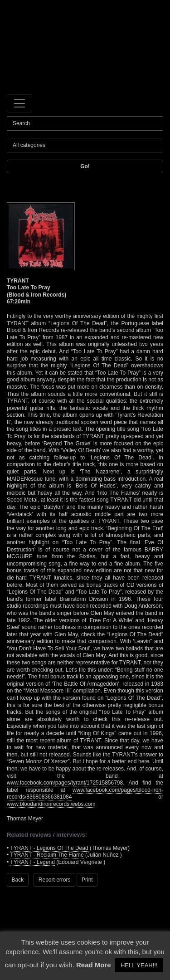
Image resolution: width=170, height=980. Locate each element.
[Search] (85, 123)
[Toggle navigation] (19, 103)
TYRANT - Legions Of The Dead (49, 848)
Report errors (55, 880)
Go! (85, 166)
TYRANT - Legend (32, 862)
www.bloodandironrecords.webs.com (51, 804)
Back (18, 880)
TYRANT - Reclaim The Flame (46, 855)
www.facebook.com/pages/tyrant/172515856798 (65, 783)
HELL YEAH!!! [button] (139, 965)
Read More (93, 965)
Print (87, 880)
